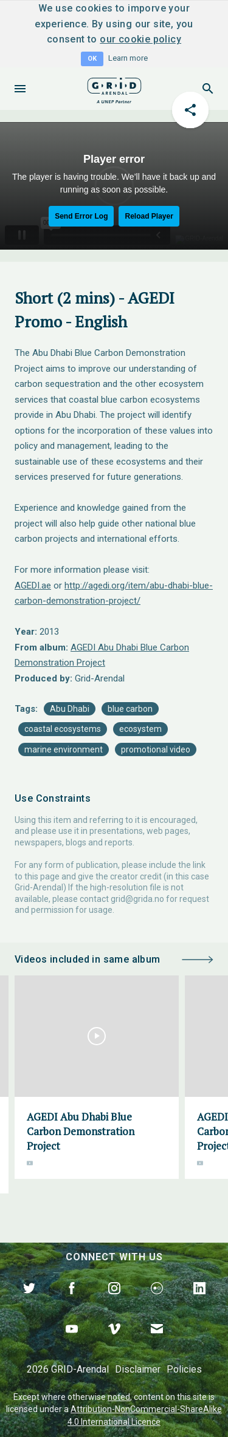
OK (92, 59)
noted (119, 1397)
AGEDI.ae (33, 585)
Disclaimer (138, 1369)
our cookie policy (140, 39)
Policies (184, 1369)
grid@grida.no (137, 899)
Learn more (128, 58)
